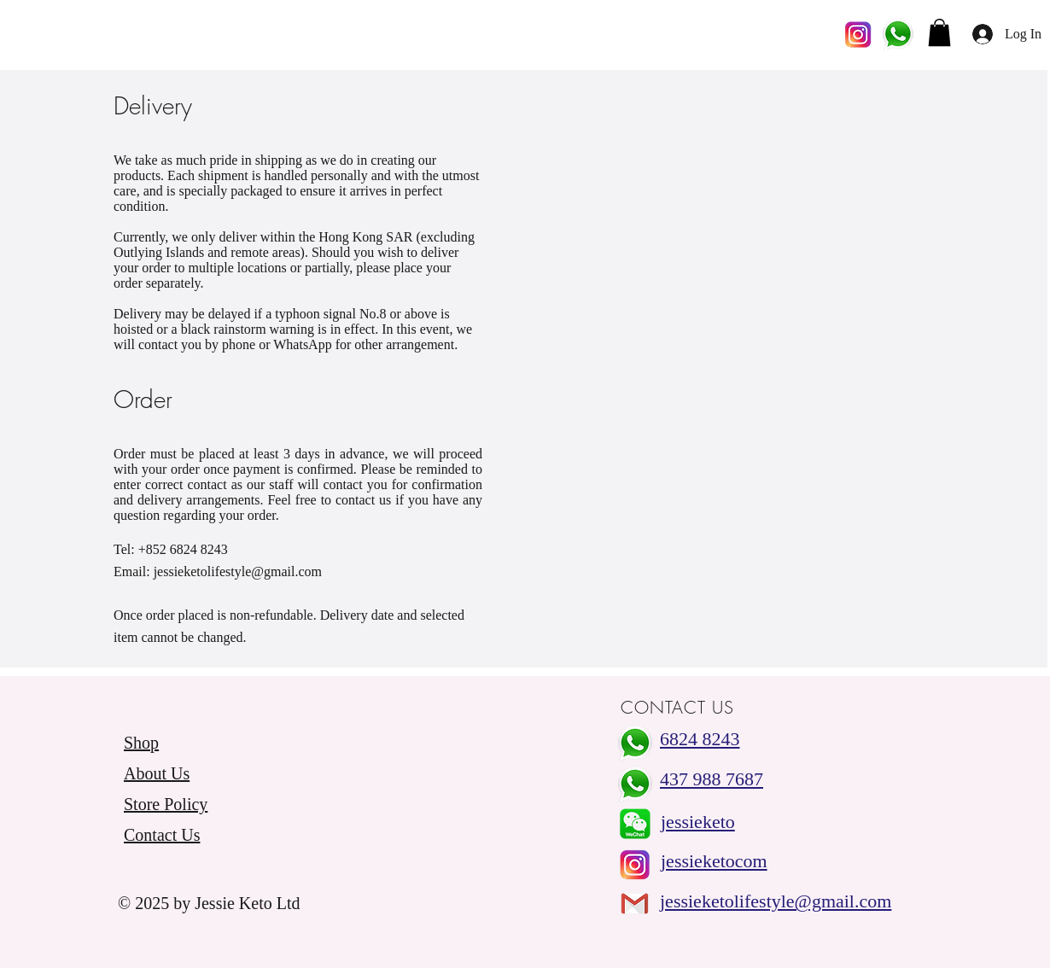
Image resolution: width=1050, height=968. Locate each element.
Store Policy (165, 804)
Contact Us (162, 834)
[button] (939, 32)
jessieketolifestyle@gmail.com (238, 571)
